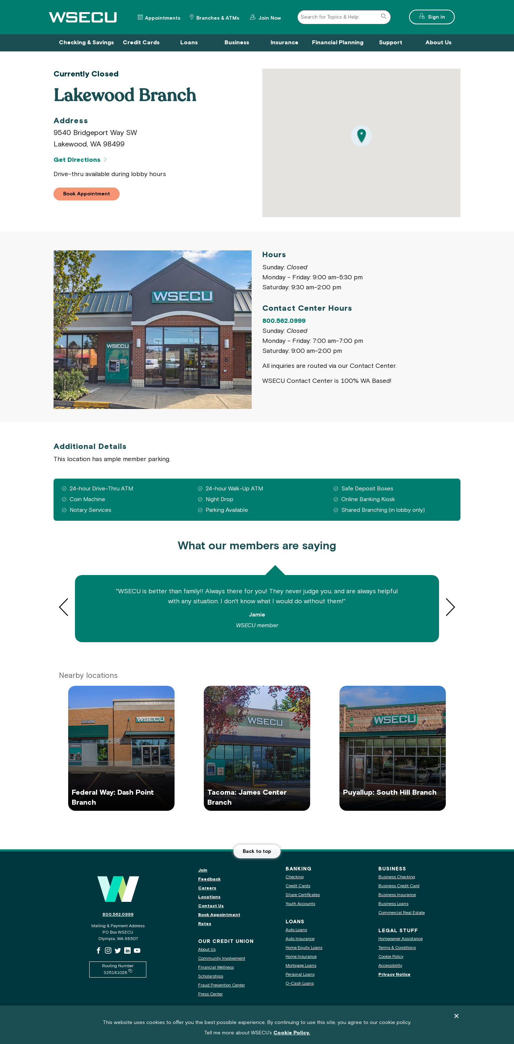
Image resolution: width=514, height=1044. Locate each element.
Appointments (162, 18)
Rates (204, 924)
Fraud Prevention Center (221, 985)
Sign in (441, 16)
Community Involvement (221, 958)
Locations (209, 897)
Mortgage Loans (301, 966)
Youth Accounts (300, 904)
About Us (207, 949)
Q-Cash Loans (300, 983)
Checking (295, 877)
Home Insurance (301, 957)
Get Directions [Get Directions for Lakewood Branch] (77, 160)
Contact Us (211, 906)
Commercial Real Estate (401, 913)
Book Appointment (219, 915)
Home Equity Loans (304, 948)
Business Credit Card (398, 886)
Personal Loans (300, 974)
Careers (207, 888)
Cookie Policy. (291, 1033)
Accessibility (390, 966)
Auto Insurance (300, 939)
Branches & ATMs (217, 18)
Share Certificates (303, 895)
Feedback (209, 879)
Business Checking (396, 877)
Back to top (257, 851)
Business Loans (393, 904)
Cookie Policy (390, 957)
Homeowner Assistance (400, 939)
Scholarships (210, 976)
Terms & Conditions (397, 948)
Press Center (210, 994)
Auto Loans (296, 930)
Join (202, 870)
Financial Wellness (216, 967)
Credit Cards (298, 886)
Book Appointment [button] (91, 194)
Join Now (269, 17)
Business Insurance (397, 895)
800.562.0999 (284, 321)
